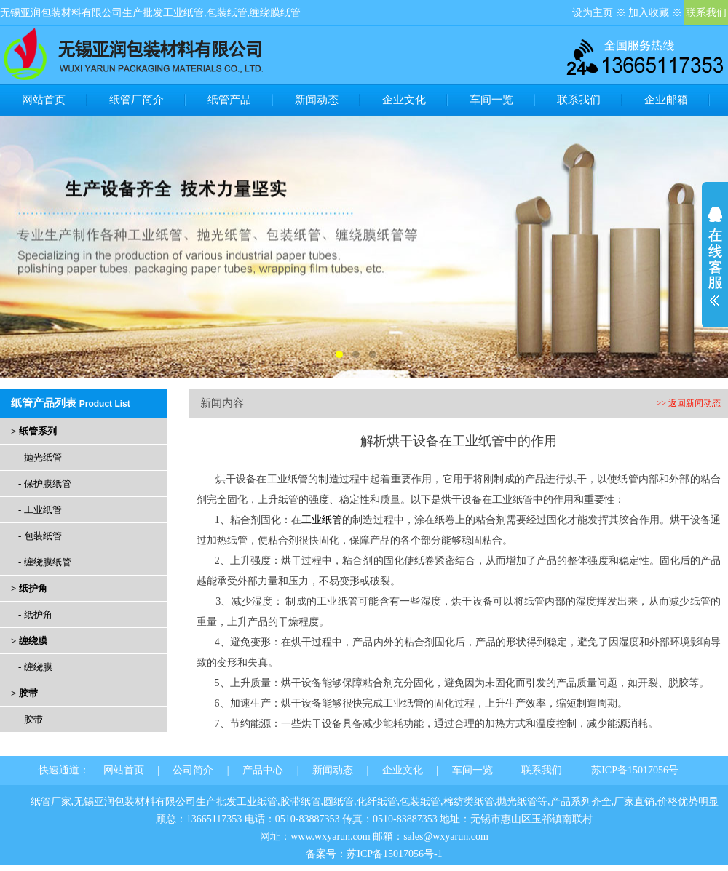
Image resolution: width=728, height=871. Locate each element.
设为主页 (592, 12)
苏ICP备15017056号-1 (394, 853)
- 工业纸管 (40, 509)
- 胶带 (30, 719)
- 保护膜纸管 (44, 483)
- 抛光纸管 (40, 457)
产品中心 (262, 770)
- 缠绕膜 (35, 666)
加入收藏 (648, 12)
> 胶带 (24, 693)
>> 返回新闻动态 (688, 403)
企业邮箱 (666, 100)
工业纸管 (183, 12)
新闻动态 (317, 100)
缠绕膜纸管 (275, 12)
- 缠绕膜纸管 (44, 562)
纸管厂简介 (136, 100)
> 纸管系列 (34, 431)
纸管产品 (229, 100)
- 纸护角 (35, 614)
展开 (715, 256)
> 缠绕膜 (29, 640)
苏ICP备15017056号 (634, 770)
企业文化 (404, 100)
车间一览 (491, 100)
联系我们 (706, 12)
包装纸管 (227, 12)
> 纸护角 (29, 588)
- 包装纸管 (40, 535)
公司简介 (193, 770)
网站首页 (44, 100)
